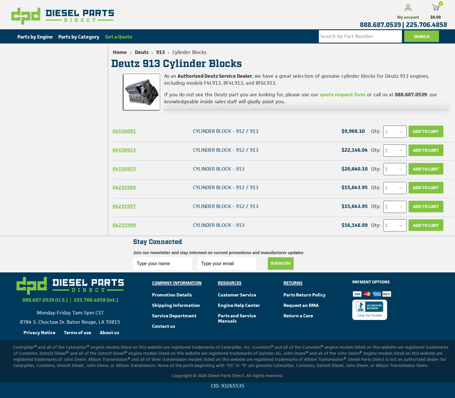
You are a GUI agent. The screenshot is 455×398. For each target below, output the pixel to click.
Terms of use (77, 333)
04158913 (124, 150)
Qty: (375, 131)
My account (408, 17)
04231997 (124, 206)
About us (109, 333)
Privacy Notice (39, 333)
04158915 (124, 169)
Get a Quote (118, 37)
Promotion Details (172, 295)
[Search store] (360, 36)
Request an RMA (301, 305)
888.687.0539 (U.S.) (45, 300)
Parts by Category (79, 37)
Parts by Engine (35, 37)
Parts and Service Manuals (237, 318)
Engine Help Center (239, 305)
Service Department (174, 316)
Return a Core (298, 316)
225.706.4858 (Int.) (96, 300)
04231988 (124, 187)
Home (120, 52)
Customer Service (237, 295)
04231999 (124, 225)
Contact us (163, 326)
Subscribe (281, 263)
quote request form (343, 94)
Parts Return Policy (305, 295)
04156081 (124, 131)
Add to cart (426, 131)
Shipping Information (176, 305)
